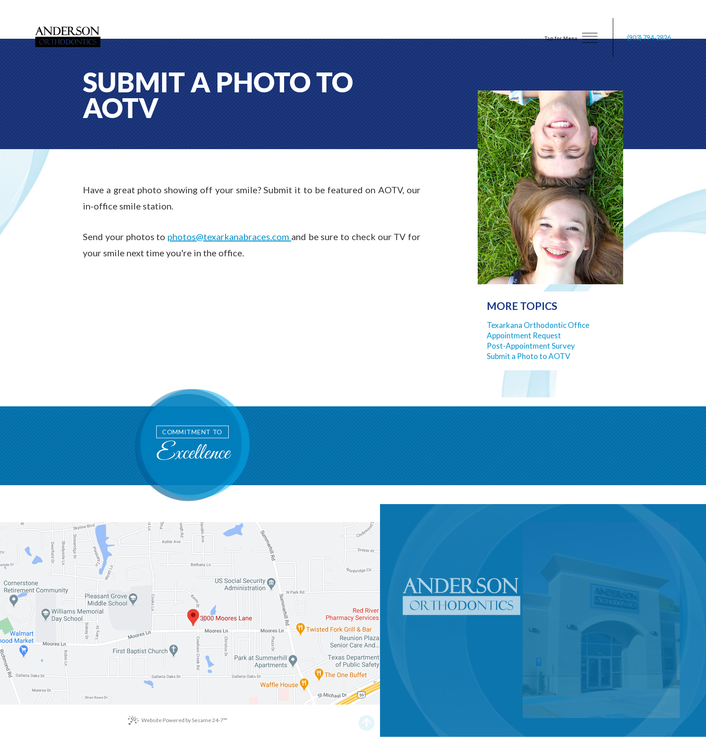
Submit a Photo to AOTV (528, 356)
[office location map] (190, 613)
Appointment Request (524, 335)
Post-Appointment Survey (531, 345)
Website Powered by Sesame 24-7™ (177, 720)
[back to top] (367, 720)
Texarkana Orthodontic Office (538, 325)
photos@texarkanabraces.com (229, 236)
